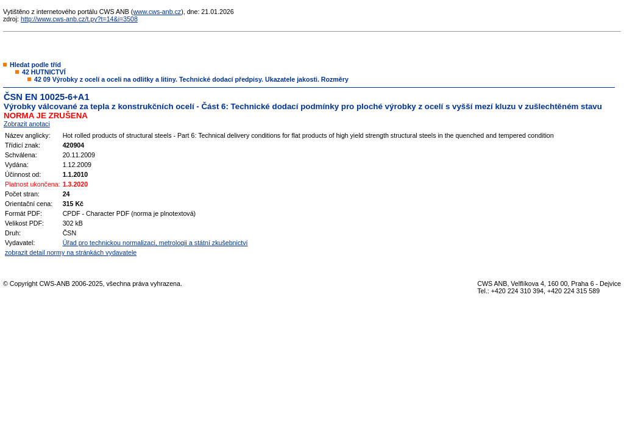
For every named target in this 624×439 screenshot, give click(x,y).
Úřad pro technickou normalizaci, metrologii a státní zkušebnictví (155, 242)
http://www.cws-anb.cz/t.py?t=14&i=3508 (79, 19)
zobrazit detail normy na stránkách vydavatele (70, 252)
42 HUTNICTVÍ (44, 72)
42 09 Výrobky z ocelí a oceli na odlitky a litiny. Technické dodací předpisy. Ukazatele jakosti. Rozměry (191, 79)
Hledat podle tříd (35, 64)
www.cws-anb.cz (157, 11)
